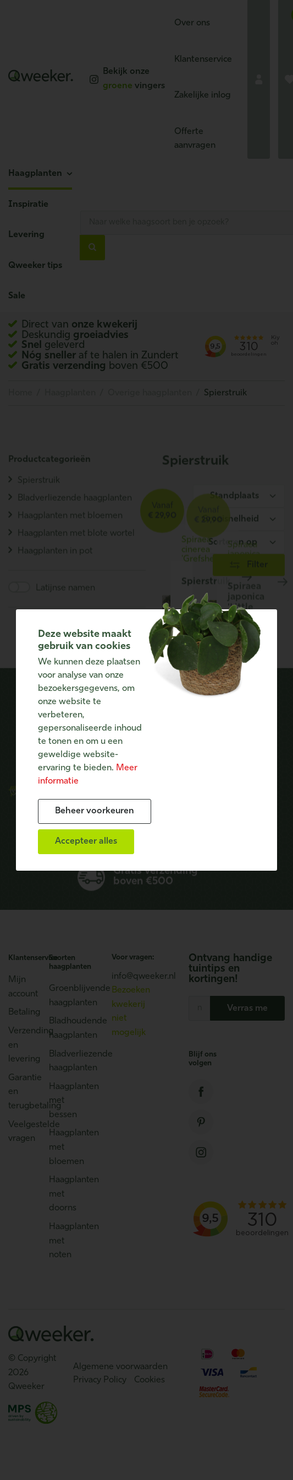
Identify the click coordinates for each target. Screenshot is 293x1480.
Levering (26, 234)
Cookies (149, 1380)
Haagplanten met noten (64, 1240)
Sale (16, 296)
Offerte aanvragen (194, 139)
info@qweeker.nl (144, 976)
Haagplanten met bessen (64, 1100)
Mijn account (23, 987)
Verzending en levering (23, 1045)
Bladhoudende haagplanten (64, 1028)
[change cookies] (94, 811)
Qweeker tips (35, 265)
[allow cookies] (86, 841)
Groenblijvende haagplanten (64, 995)
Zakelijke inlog (202, 95)
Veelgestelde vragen (23, 1132)
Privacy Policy (99, 1380)
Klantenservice (203, 59)
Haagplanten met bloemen (64, 1147)
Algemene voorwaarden (120, 1367)
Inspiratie (28, 204)
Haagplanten (35, 173)
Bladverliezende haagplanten (64, 1061)
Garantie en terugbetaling (23, 1092)
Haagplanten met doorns (64, 1194)
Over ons (192, 23)
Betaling (23, 1012)
